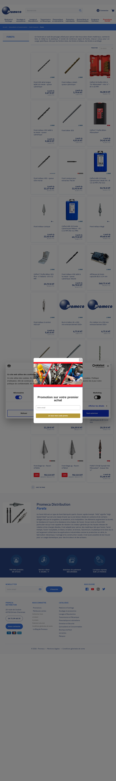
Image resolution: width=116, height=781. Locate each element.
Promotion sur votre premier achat (58, 399)
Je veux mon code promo (58, 416)
